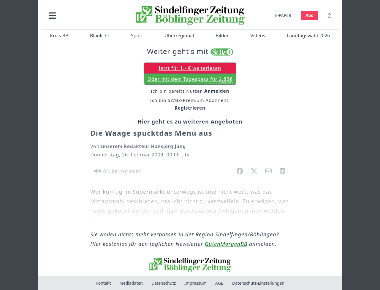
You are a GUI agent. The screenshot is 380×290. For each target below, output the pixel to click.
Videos (257, 35)
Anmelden (216, 91)
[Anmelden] (329, 15)
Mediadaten (131, 283)
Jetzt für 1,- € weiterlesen (190, 68)
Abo (309, 15)
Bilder (222, 35)
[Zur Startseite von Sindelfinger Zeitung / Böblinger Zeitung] (190, 15)
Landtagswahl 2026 (308, 35)
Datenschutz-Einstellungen (258, 283)
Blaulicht (99, 35)
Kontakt (103, 283)
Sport (137, 35)
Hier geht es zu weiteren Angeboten (189, 121)
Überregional (179, 35)
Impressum (195, 283)
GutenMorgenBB (226, 243)
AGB (219, 283)
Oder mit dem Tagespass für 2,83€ (191, 80)
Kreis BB (59, 35)
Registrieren (190, 108)
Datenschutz (163, 283)
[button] (84, 15)
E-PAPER (283, 15)
